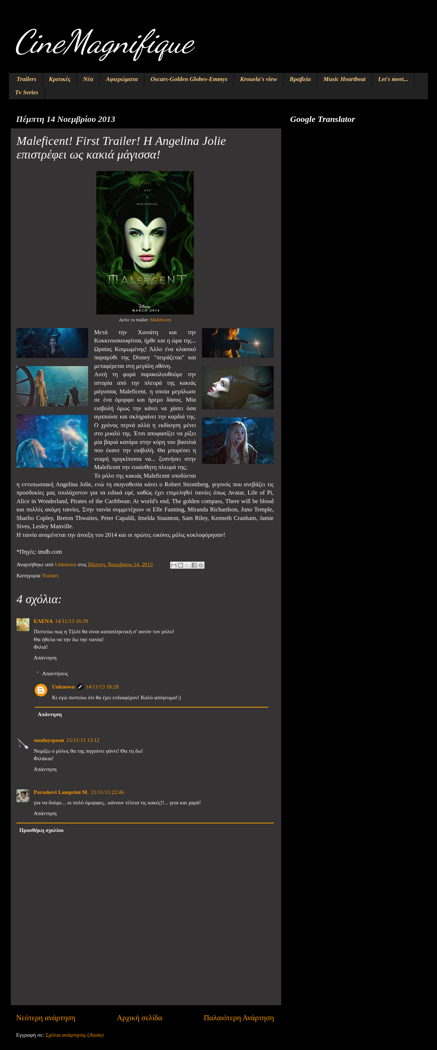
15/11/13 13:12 (83, 740)
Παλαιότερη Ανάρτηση (239, 1017)
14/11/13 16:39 (71, 621)
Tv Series (26, 92)
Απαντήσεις (55, 673)
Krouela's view (258, 79)
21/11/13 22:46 (107, 792)
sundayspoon (49, 740)
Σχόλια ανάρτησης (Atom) (74, 1035)
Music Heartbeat (344, 79)
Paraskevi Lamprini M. (61, 792)
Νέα (88, 79)
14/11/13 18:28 (102, 687)
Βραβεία (300, 79)
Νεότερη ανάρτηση (45, 1017)
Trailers (26, 79)
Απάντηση (45, 657)
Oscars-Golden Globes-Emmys (188, 79)
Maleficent (160, 319)
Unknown (63, 687)
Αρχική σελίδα (139, 1017)
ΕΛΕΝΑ (43, 621)
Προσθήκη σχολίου (41, 830)
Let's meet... (393, 79)
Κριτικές (60, 79)
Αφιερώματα (122, 79)
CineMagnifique (103, 41)
